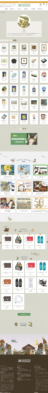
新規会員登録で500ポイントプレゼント (24, 2)
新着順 (2, 40)
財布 (7, 6)
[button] (27, 128)
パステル (10, 6)
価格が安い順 (10, 40)
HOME (1, 12)
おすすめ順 (6, 40)
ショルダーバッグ (5, 6)
